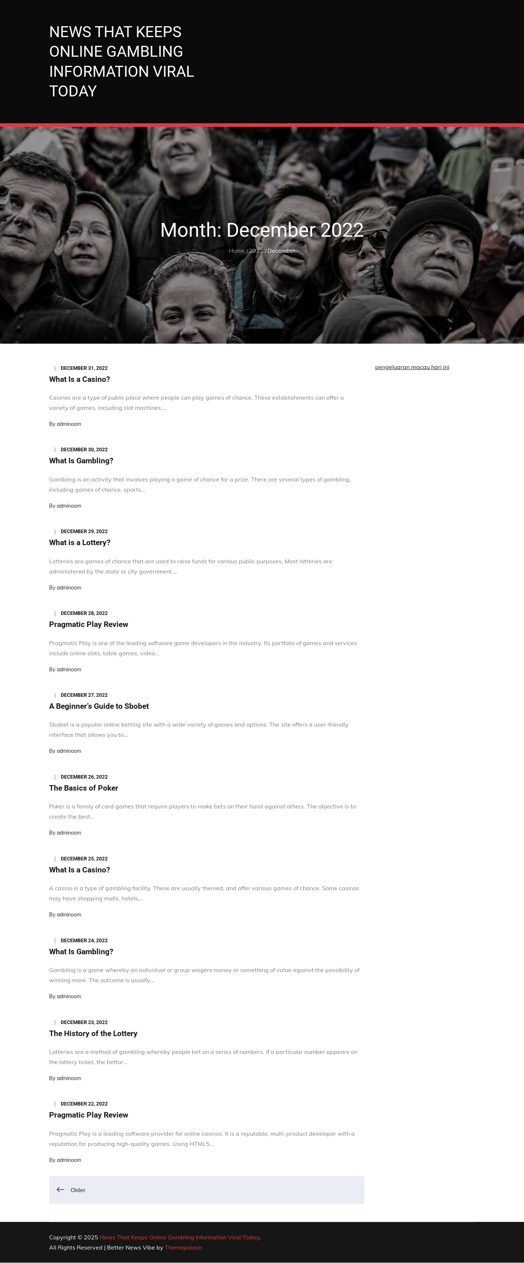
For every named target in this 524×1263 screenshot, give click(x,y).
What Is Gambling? (81, 461)
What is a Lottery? (79, 543)
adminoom (69, 424)
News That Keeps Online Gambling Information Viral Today (179, 1237)
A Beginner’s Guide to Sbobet (99, 706)
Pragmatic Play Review (88, 624)
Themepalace (183, 1247)
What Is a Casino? (79, 379)
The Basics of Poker (83, 788)
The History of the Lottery (93, 1034)
